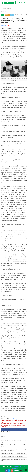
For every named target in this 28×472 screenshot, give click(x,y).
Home (2, 14)
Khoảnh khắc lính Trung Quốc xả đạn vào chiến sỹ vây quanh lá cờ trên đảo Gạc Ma (13, 449)
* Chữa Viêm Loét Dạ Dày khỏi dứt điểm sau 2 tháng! (12, 423)
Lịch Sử (12, 14)
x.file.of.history (13, 419)
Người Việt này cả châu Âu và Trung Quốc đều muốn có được (14, 460)
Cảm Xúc (15, 468)
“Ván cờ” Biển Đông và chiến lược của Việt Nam (12, 456)
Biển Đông (7, 14)
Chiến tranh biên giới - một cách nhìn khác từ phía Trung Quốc (14, 445)
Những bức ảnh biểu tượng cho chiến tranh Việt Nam (13, 453)
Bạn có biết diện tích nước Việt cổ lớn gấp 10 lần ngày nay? (13, 441)
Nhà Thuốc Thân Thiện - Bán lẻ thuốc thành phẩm (14, 429)
